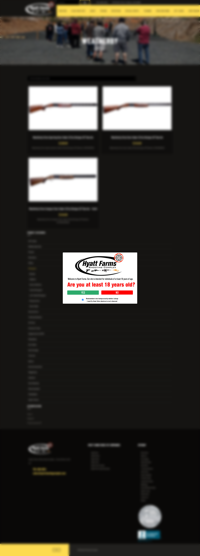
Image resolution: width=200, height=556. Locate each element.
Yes (83, 292)
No (117, 292)
